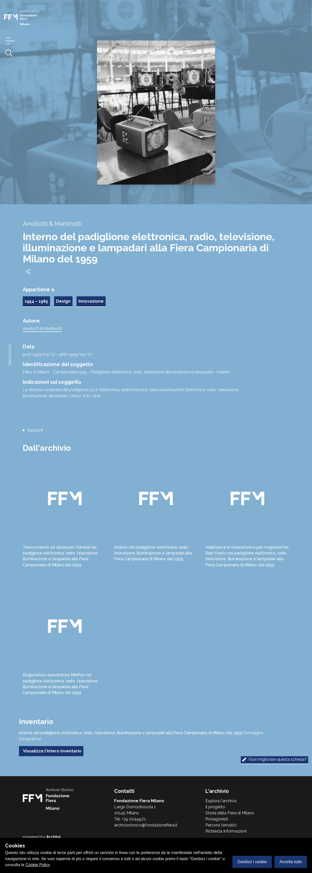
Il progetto (215, 806)
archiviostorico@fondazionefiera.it (145, 825)
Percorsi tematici (220, 825)
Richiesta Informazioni (226, 831)
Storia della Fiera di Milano (229, 813)
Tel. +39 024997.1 (130, 819)
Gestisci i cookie (252, 862)
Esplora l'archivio (221, 800)
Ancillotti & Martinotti (42, 328)
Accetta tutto (290, 862)
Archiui (53, 837)
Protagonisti (216, 819)
